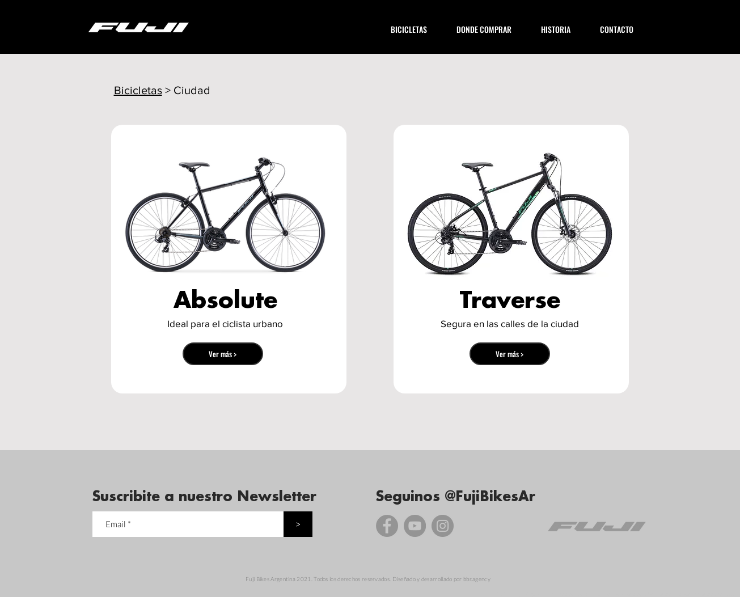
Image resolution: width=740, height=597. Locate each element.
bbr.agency (476, 578)
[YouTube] (415, 526)
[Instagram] (443, 526)
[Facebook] (387, 526)
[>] (298, 524)
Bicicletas (138, 90)
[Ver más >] (223, 353)
